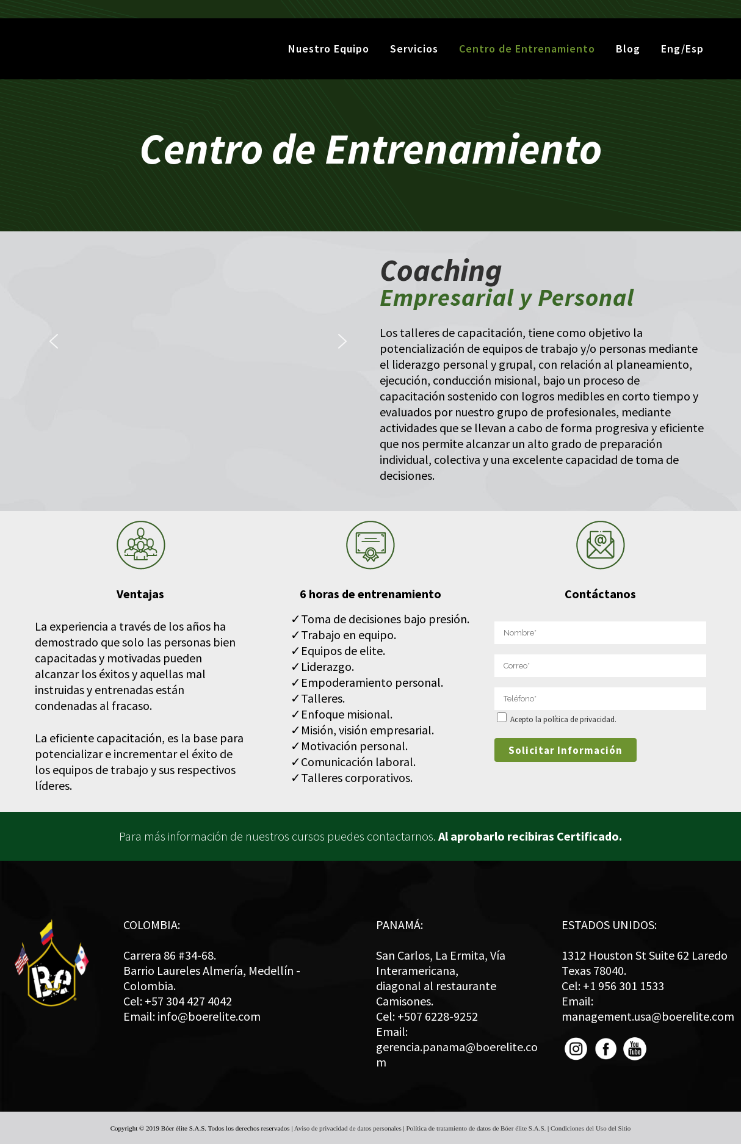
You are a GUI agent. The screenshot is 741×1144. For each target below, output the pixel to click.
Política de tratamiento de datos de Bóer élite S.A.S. (476, 1128)
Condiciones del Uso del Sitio (591, 1128)
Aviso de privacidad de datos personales (348, 1128)
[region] (198, 341)
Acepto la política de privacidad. (563, 719)
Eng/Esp (681, 49)
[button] (53, 341)
